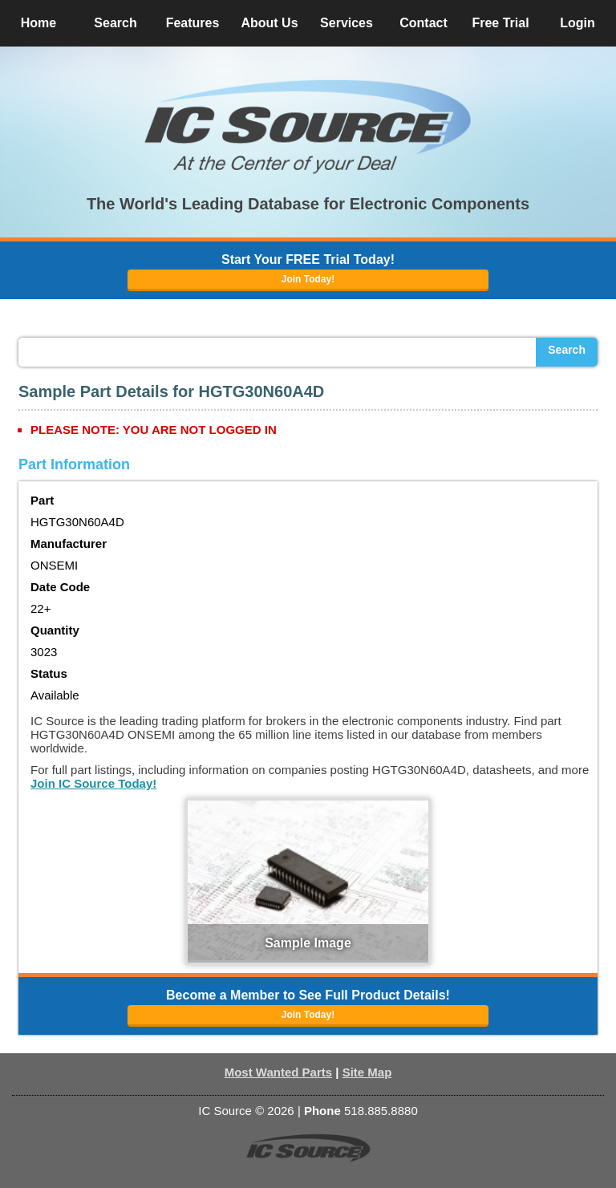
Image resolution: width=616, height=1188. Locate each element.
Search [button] (115, 23)
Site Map (367, 1072)
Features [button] (193, 23)
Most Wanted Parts (278, 1072)
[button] (308, 127)
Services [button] (346, 23)
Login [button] (577, 23)
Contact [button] (423, 23)
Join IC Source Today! (93, 783)
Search (567, 349)
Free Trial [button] (500, 23)
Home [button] (38, 23)
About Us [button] (269, 23)
